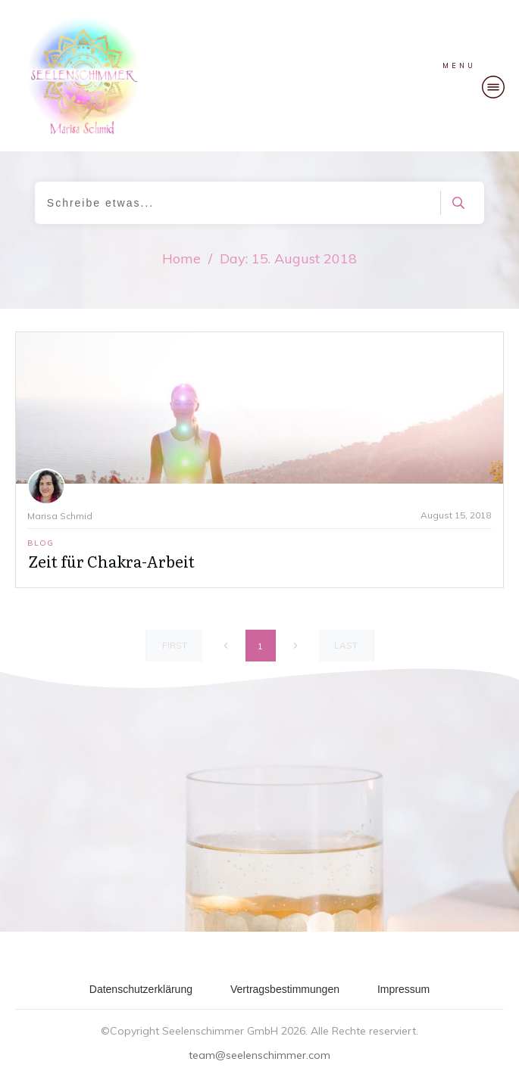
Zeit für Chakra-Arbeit (111, 560)
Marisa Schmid (59, 515)
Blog (40, 543)
